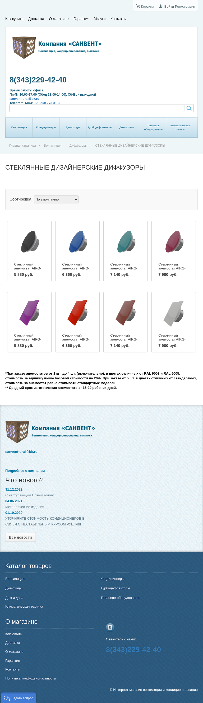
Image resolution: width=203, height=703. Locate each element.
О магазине (58, 19)
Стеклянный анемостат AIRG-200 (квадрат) (172, 339)
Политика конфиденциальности (30, 678)
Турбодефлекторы (100, 127)
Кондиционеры (46, 127)
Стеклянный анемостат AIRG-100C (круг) (27, 268)
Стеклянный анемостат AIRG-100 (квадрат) (27, 339)
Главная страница (22, 145)
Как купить (14, 19)
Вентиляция (19, 127)
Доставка (36, 19)
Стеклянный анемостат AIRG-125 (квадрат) (75, 339)
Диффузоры (78, 145)
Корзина (147, 6)
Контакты (118, 19)
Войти (169, 6)
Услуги (99, 19)
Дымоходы (73, 127)
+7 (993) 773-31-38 (47, 103)
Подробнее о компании (25, 471)
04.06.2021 (13, 501)
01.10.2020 (13, 513)
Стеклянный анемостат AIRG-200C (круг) (172, 268)
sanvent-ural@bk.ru (24, 99)
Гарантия (81, 19)
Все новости (20, 537)
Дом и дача (126, 127)
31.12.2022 (13, 489)
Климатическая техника (180, 127)
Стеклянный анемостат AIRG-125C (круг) (75, 268)
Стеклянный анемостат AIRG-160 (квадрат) (123, 339)
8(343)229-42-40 (38, 80)
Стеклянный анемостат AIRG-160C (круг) (123, 268)
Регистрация (185, 6)
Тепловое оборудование (153, 127)
